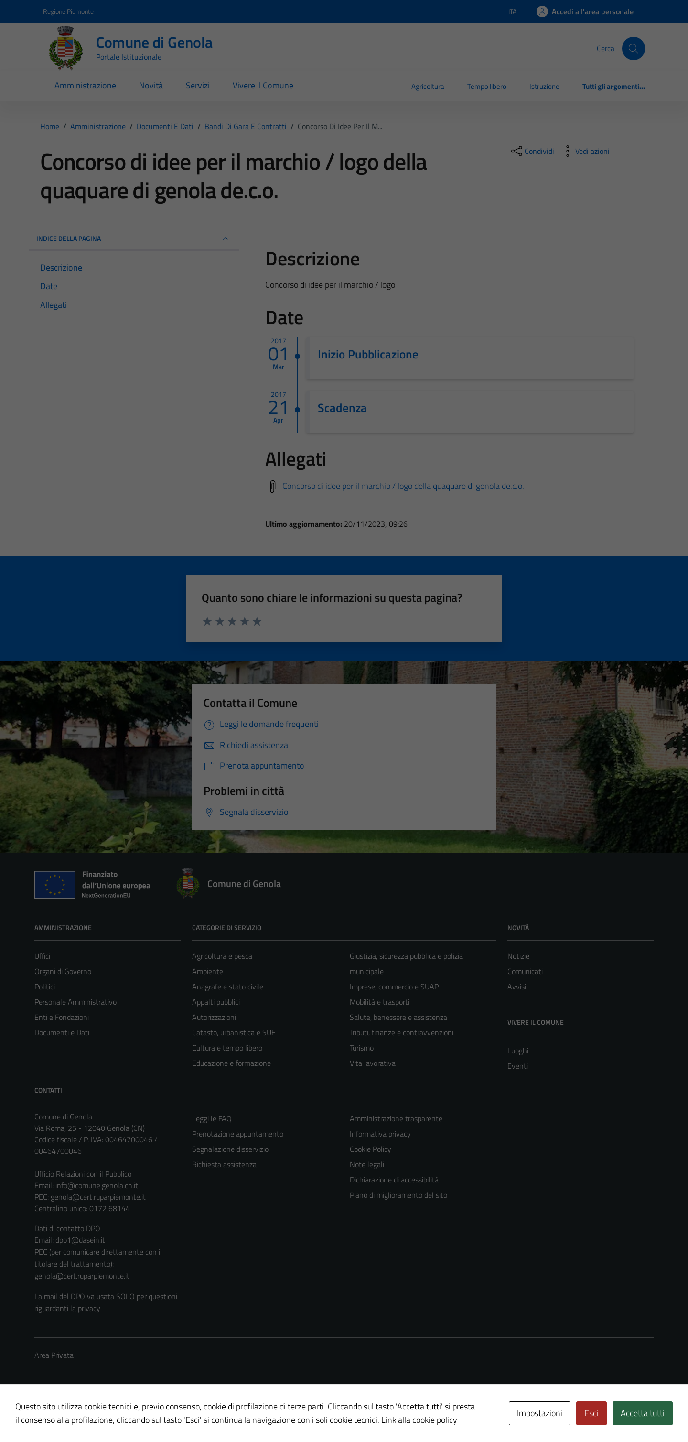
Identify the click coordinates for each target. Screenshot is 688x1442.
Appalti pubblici (216, 1002)
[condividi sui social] (531, 151)
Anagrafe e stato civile (227, 986)
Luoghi (517, 1050)
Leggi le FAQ (212, 1118)
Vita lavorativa (373, 1063)
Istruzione (544, 86)
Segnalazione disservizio (230, 1149)
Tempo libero (486, 86)
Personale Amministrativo (75, 1002)
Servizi (198, 85)
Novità (151, 85)
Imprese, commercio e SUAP (394, 986)
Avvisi (516, 986)
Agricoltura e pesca (222, 956)
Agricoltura (427, 86)
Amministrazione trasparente (396, 1118)
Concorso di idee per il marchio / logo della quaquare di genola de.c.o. (403, 485)
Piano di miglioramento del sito (398, 1195)
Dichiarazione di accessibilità (394, 1179)
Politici (44, 986)
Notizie (518, 956)
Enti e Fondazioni (61, 1017)
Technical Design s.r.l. (99, 1414)
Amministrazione (85, 85)
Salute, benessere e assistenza (398, 1017)
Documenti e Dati (61, 1032)
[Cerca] (633, 48)
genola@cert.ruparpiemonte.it (98, 1197)
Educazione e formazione (231, 1063)
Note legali (367, 1164)
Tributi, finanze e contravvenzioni (401, 1032)
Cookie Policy (370, 1149)
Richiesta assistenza (224, 1164)
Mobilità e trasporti (379, 1002)
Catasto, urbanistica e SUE (234, 1032)
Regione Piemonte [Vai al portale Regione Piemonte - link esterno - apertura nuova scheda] (68, 11)
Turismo (362, 1047)
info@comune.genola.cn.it (96, 1185)
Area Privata (54, 1355)
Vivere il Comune (263, 85)
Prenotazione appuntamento (237, 1133)
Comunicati (525, 971)
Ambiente (207, 971)
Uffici (42, 956)
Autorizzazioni (214, 1017)
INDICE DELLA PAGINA (133, 238)
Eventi (517, 1066)
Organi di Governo (62, 971)
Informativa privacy (380, 1133)
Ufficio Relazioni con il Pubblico (82, 1174)
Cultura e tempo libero (227, 1047)
